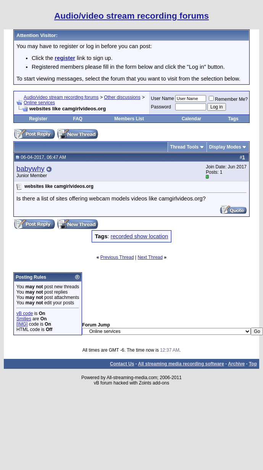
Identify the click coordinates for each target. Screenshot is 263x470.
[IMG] (21, 324)
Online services (39, 102)
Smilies (23, 318)
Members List (129, 118)
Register (38, 118)
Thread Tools (184, 147)
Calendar (191, 118)
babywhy (30, 169)
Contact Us (122, 364)
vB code (24, 313)
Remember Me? (228, 99)
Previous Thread (117, 257)
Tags (233, 118)
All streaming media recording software (181, 364)
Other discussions (122, 97)
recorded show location (139, 236)
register (65, 58)
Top (253, 364)
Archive (236, 364)
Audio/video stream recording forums (61, 97)
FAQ (77, 118)
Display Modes (225, 147)
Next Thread (150, 257)
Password (161, 107)
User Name (162, 98)
